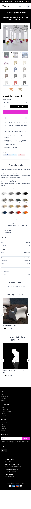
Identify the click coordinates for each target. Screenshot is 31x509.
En (27, 1)
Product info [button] (15, 118)
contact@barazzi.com (7, 1)
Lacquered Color (7, 99)
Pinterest (21, 154)
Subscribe (25, 438)
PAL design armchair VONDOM (10, 325)
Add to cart (19, 106)
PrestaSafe (22, 483)
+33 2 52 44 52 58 (19, 1)
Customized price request (15, 112)
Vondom (28, 240)
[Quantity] (6, 107)
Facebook (7, 154)
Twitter (14, 154)
